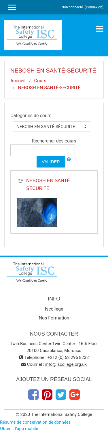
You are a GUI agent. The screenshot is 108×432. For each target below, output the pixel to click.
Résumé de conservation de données (35, 422)
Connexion (94, 7)
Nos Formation (54, 318)
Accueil (17, 80)
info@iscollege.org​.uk (66, 364)
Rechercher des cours (54, 141)
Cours (40, 80)
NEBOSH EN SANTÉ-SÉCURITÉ (49, 87)
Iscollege (54, 309)
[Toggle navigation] (100, 29)
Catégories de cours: (31, 115)
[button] (68, 159)
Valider (51, 161)
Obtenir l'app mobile (19, 428)
